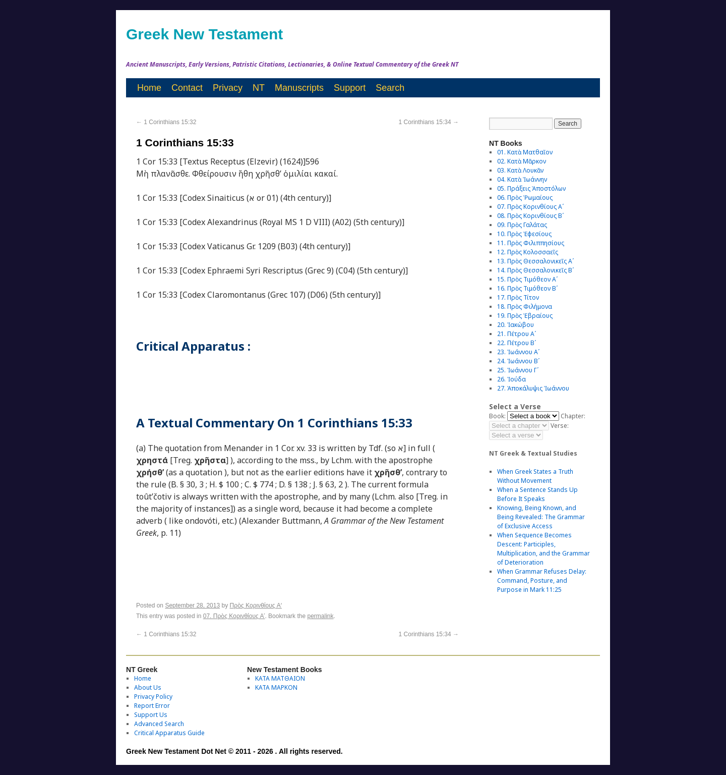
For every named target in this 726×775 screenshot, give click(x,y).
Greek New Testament (204, 34)
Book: (497, 416)
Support (350, 88)
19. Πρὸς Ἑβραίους (525, 315)
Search (390, 88)
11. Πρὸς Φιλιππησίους (530, 243)
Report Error (152, 705)
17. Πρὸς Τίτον (518, 297)
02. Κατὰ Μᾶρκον (521, 161)
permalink (320, 616)
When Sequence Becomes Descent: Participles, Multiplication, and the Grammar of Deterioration (543, 549)
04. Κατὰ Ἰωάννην (522, 179)
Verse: (560, 425)
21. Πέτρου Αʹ (516, 333)
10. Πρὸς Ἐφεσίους (524, 234)
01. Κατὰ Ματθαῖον (525, 152)
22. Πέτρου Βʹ (516, 343)
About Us (147, 687)
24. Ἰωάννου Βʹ (518, 361)
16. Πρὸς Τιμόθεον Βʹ (527, 288)
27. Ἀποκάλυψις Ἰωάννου (533, 388)
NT (259, 88)
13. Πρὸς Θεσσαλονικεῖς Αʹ (535, 261)
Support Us (150, 714)
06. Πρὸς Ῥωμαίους (525, 197)
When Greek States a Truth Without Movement (535, 476)
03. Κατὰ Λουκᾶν (520, 170)
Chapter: (573, 416)
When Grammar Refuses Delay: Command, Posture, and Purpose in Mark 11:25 (541, 580)
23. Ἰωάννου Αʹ (518, 352)
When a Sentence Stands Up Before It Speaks (537, 494)
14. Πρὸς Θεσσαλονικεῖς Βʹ (535, 270)
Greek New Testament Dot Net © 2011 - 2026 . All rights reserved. (234, 751)
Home (149, 88)
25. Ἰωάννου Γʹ (517, 370)
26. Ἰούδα (511, 379)
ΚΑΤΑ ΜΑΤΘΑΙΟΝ (280, 678)
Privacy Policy (153, 696)
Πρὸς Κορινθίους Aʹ (256, 605)
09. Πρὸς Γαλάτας (522, 224)
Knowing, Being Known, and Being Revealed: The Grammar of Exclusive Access (541, 517)
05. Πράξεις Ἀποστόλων (531, 188)
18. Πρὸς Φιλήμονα (524, 306)
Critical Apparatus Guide (169, 733)
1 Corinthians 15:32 (166, 122)
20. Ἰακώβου (515, 324)
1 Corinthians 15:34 (429, 122)
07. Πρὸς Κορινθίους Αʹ (234, 616)
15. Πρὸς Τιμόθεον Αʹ (527, 279)
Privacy (228, 88)
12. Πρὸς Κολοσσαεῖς (527, 252)
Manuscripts (299, 88)
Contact (187, 88)
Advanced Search (159, 723)
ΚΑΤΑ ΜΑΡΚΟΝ (276, 687)
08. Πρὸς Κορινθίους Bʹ (530, 215)
